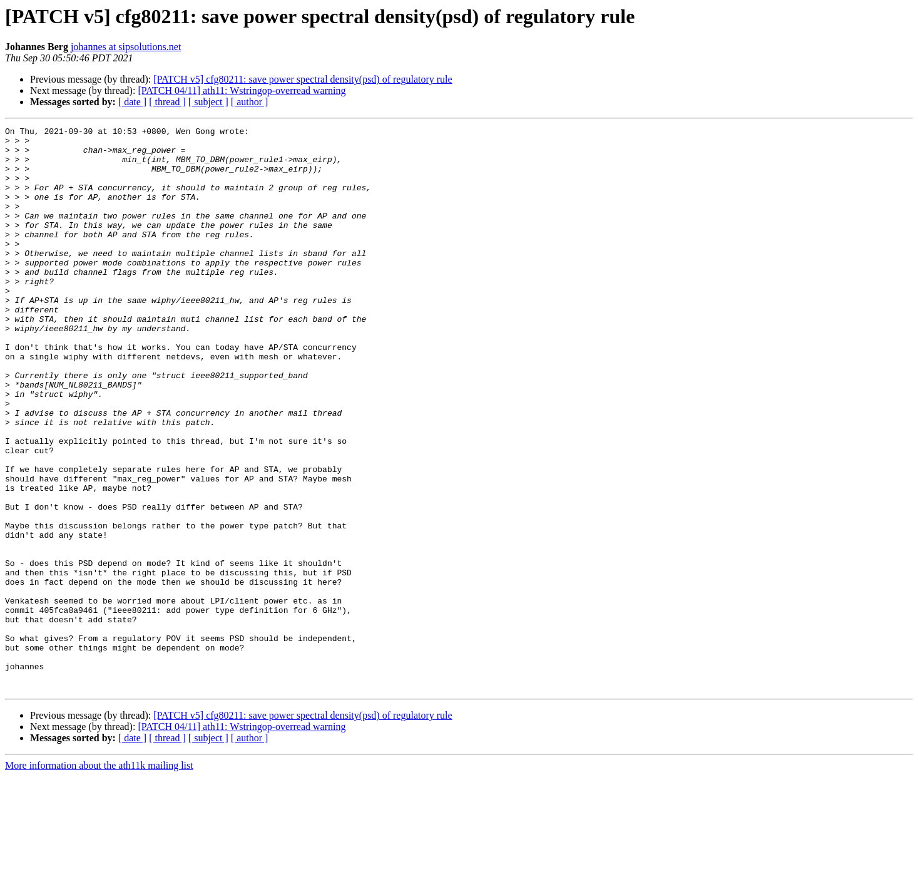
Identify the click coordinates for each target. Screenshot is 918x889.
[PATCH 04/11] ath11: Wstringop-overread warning (241, 90)
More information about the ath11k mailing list (99, 878)
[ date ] (132, 101)
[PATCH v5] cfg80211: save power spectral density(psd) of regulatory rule (302, 79)
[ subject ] (208, 101)
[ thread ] (167, 101)
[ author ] (249, 101)
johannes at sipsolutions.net (126, 46)
